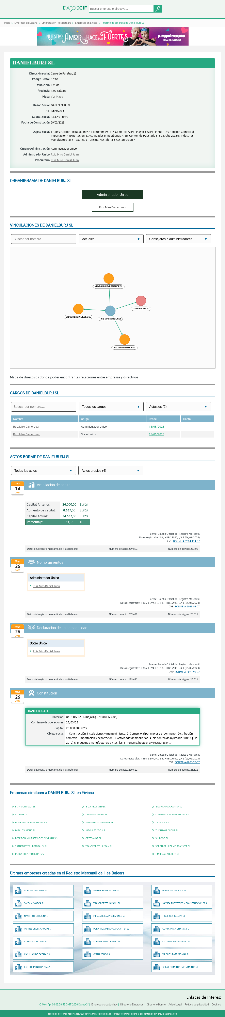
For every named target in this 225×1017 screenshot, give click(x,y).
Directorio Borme (156, 1004)
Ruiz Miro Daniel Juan (65, 154)
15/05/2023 (156, 426)
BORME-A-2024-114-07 (186, 541)
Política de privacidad (196, 1004)
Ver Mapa (57, 96)
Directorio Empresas (132, 1004)
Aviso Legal (175, 1004)
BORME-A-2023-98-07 (187, 606)
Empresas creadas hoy (104, 1004)
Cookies (216, 1004)
